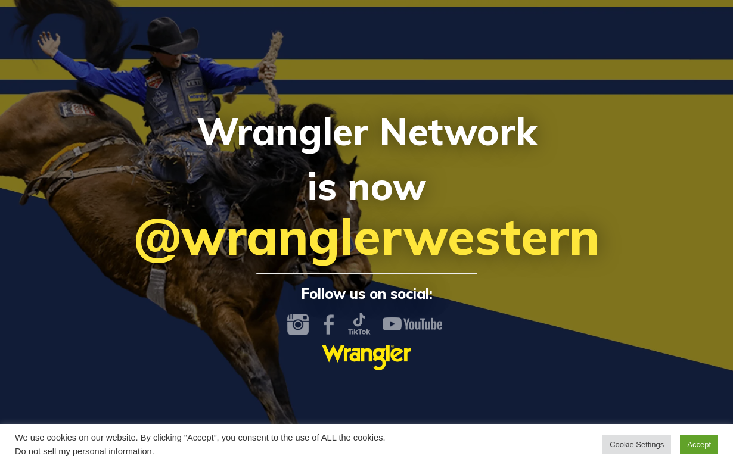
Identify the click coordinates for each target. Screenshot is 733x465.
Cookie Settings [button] (637, 444)
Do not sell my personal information (83, 451)
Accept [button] (699, 444)
